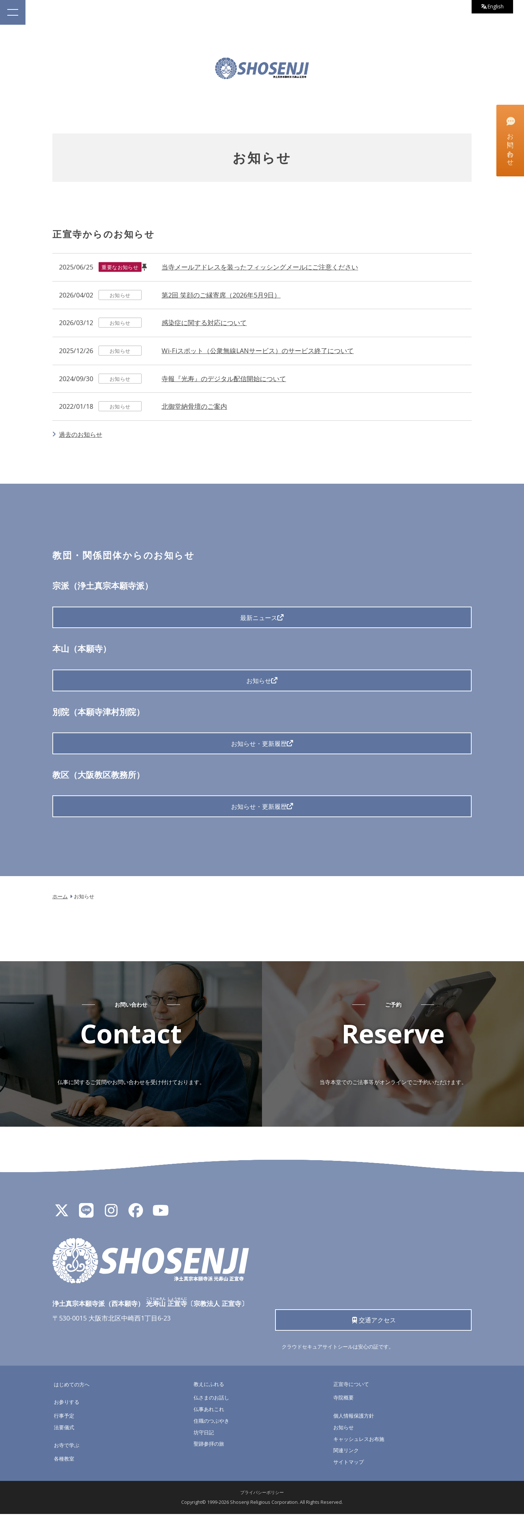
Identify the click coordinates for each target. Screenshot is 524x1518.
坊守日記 (204, 1436)
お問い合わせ (509, 140)
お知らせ (259, 681)
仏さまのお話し (211, 1401)
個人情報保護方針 (353, 1419)
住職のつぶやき (211, 1424)
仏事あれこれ (209, 1413)
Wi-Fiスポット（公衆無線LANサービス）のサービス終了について (258, 350)
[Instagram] (111, 1216)
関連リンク (346, 1454)
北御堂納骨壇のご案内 (194, 406)
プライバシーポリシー (262, 1496)
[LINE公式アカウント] (86, 1216)
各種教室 (64, 1462)
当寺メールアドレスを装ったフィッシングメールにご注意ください (260, 267)
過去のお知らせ (82, 434)
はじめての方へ (72, 1388)
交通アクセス (373, 1323)
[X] (61, 1216)
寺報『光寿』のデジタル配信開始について (224, 378)
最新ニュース (258, 617)
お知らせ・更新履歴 (258, 744)
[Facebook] (136, 1216)
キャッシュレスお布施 (358, 1442)
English (491, 7)
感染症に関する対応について (204, 322)
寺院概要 (343, 1401)
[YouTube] (160, 1216)
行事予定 (64, 1419)
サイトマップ (348, 1465)
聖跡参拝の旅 (209, 1447)
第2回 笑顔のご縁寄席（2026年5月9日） (221, 295)
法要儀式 (64, 1430)
